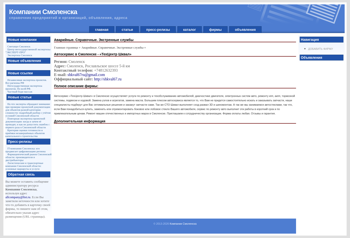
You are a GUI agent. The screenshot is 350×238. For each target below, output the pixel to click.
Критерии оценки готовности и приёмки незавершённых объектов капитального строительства (24, 133)
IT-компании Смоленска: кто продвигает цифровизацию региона (25, 150)
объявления (245, 30)
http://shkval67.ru (108, 79)
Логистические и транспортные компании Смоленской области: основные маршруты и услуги (24, 166)
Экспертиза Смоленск (19, 55)
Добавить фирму (320, 48)
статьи (127, 30)
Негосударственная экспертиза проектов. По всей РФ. (23, 87)
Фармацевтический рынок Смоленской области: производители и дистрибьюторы (28, 157)
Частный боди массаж (19, 91)
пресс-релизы (158, 30)
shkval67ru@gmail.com (86, 75)
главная (101, 30)
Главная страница (66, 47)
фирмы (215, 30)
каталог (189, 30)
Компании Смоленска (183, 223)
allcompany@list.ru (17, 197)
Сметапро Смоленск (18, 46)
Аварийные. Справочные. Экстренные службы (112, 47)
